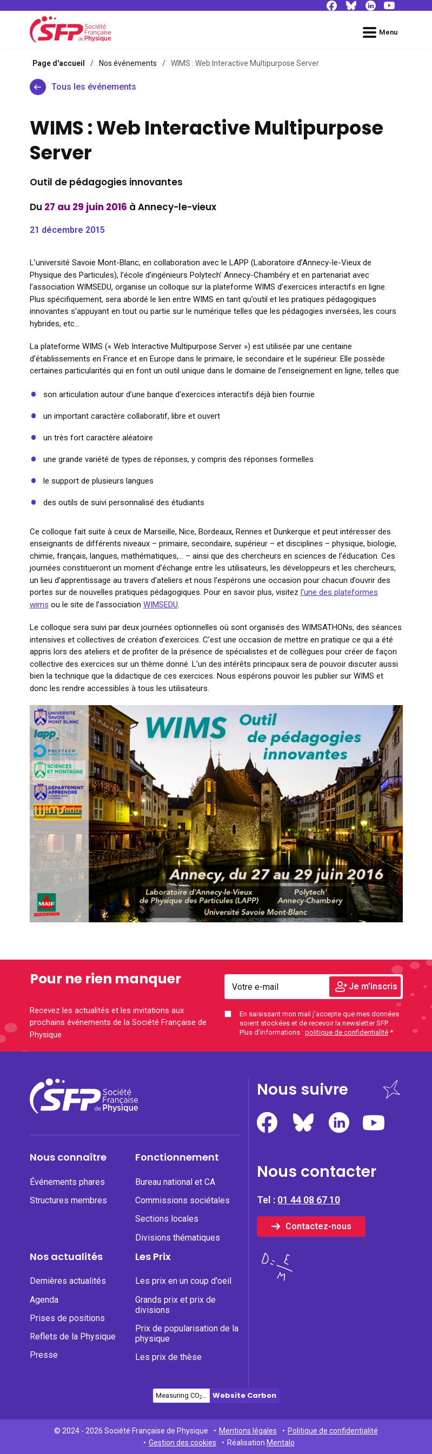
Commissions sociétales (182, 1200)
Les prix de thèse (168, 1357)
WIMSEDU (160, 604)
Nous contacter (316, 1171)
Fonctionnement (177, 1157)
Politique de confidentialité (333, 1430)
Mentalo (281, 1442)
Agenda (44, 1300)
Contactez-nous (318, 1226)
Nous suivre (302, 1089)
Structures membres (68, 1200)
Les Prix (153, 1257)
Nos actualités (66, 1257)
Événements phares (67, 1182)
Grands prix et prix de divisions (175, 1305)
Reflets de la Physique (73, 1336)
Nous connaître (68, 1157)
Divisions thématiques (177, 1237)
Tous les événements (93, 87)
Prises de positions (67, 1318)
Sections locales (166, 1219)
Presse (44, 1355)
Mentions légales (248, 1430)
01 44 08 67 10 (308, 1199)
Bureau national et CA (175, 1182)
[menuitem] (82, 1200)
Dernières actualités (68, 1281)
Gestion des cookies (182, 1442)
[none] (82, 1182)
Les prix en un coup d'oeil (183, 1281)
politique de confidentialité (346, 1032)
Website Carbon (244, 1395)
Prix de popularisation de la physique (186, 1333)
